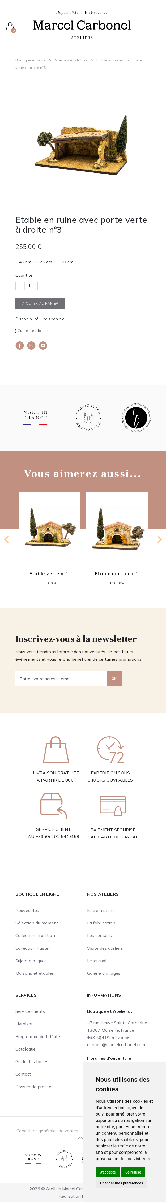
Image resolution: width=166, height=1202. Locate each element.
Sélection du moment (36, 923)
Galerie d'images (104, 973)
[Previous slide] (7, 539)
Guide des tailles (33, 330)
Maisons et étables (71, 60)
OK (114, 678)
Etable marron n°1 (117, 573)
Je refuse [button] (133, 1172)
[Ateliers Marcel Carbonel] (82, 24)
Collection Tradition (35, 935)
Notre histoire (101, 910)
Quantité (23, 275)
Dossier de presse (33, 1086)
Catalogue (25, 1049)
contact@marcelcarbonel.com (116, 1044)
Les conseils (99, 935)
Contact (23, 1074)
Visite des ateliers (105, 948)
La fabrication (101, 923)
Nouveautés (27, 910)
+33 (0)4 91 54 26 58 (57, 836)
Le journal (97, 960)
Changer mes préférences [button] (121, 1183)
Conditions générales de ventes (47, 1130)
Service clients (30, 1011)
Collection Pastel (32, 948)
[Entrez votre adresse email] (61, 678)
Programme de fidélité (37, 1036)
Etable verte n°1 (49, 573)
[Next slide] (159, 539)
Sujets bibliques (31, 960)
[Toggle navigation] (154, 26)
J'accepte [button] (108, 1172)
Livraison (24, 1023)
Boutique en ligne (30, 60)
